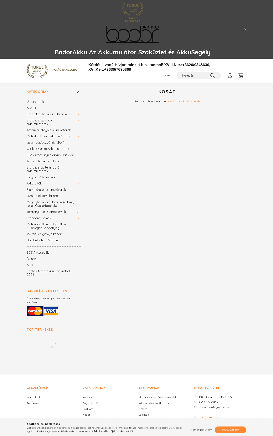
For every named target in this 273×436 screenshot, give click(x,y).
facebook (195, 418)
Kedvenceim (90, 420)
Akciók (31, 108)
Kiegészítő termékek (41, 177)
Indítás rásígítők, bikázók (44, 234)
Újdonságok (35, 102)
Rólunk (31, 259)
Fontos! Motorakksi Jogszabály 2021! (49, 273)
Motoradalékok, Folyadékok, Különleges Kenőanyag (47, 226)
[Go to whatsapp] (264, 425)
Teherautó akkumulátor (43, 161)
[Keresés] (199, 75)
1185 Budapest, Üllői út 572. (216, 397)
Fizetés (142, 409)
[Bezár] (245, 29)
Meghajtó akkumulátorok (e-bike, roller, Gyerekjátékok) (50, 204)
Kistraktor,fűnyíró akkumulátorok (50, 155)
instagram (203, 418)
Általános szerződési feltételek (157, 397)
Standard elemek (39, 218)
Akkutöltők (34, 183)
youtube (210, 418)
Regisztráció (90, 403)
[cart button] (241, 75)
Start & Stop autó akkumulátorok (39, 122)
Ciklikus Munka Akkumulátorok (48, 149)
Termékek (33, 403)
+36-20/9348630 (209, 402)
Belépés (88, 397)
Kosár (86, 414)
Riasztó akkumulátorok (43, 196)
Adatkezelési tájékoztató (154, 403)
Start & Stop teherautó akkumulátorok (43, 169)
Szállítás (143, 414)
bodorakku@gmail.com (214, 407)
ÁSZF (30, 265)
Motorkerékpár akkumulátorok (48, 136)
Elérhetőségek (147, 420)
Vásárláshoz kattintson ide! (184, 101)
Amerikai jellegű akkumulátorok (49, 130)
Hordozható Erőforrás (42, 240)
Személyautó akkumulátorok (47, 114)
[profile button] (230, 75)
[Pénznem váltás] (168, 75)
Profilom (88, 409)
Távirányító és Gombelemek (46, 212)
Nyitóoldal (33, 397)
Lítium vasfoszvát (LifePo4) (45, 143)
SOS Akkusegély (38, 252)
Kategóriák (38, 92)
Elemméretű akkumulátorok (46, 190)
